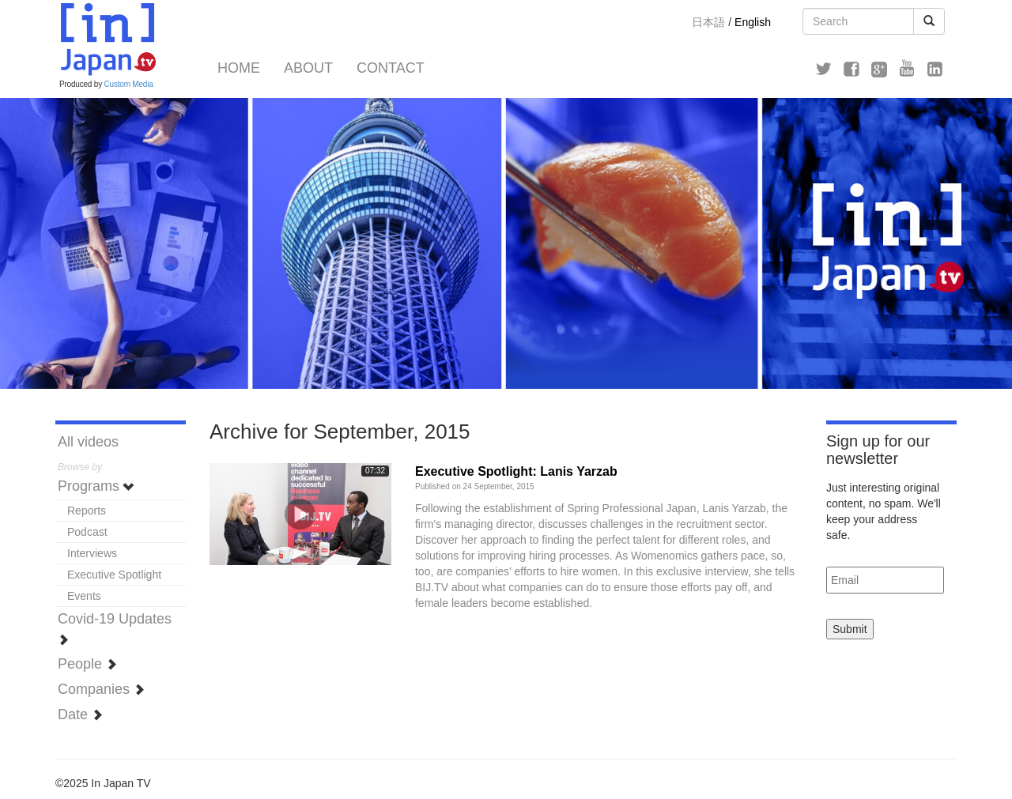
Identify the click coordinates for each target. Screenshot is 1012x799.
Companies (101, 689)
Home (238, 68)
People (87, 664)
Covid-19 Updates (115, 628)
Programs (96, 486)
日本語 (708, 22)
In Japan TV (106, 39)
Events (84, 596)
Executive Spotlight (114, 574)
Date (80, 714)
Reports (86, 510)
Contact (391, 68)
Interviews (92, 553)
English (752, 22)
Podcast (87, 532)
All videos (88, 442)
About (308, 68)
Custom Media (128, 84)
